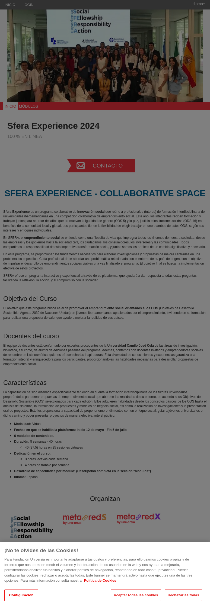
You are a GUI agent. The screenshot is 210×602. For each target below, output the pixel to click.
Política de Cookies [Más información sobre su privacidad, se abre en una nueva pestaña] (100, 583)
